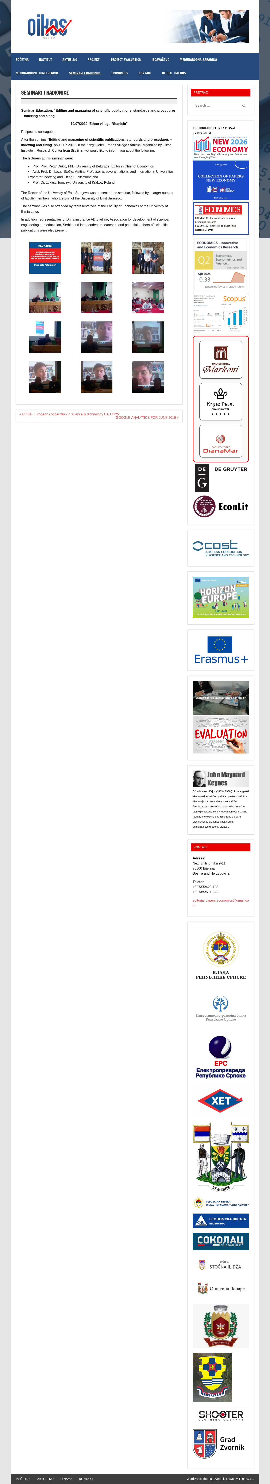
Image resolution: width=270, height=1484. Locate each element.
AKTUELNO (69, 59)
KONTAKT (145, 73)
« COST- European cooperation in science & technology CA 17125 (69, 414)
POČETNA (22, 59)
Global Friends (174, 73)
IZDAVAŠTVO (160, 59)
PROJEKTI (94, 59)
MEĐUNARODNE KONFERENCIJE (37, 73)
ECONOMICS (120, 73)
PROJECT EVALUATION (126, 59)
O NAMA (66, 1478)
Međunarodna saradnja (198, 59)
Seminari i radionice (85, 73)
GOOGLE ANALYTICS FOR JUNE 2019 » (147, 417)
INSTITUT (45, 59)
